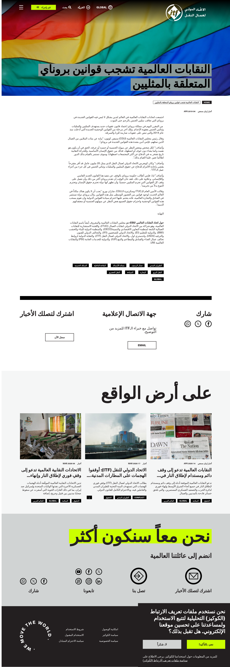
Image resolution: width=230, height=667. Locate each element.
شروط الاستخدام (75, 629)
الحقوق (207, 500)
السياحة (130, 272)
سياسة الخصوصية (108, 640)
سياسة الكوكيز (110, 635)
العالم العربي (169, 500)
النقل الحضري (114, 272)
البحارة (143, 272)
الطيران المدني (156, 265)
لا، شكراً (162, 644)
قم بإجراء (45, 7)
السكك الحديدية (81, 265)
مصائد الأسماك (118, 265)
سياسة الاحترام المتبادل (71, 640)
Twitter (98, 571)
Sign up (193, 578)
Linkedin (98, 581)
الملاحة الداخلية (100, 265)
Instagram (88, 581)
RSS (78, 581)
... (89, 497)
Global (158, 279)
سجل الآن (59, 337)
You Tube (78, 571)
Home (207, 102)
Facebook (88, 571)
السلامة (196, 500)
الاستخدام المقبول (74, 635)
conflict (139, 497)
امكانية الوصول (110, 629)
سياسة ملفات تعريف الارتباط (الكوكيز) (165, 660)
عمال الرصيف (137, 265)
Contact (138, 578)
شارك (204, 313)
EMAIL (142, 345)
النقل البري (157, 272)
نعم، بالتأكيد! (206, 644)
